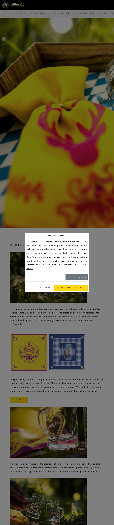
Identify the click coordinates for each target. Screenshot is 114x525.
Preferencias (76, 277)
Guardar (45, 288)
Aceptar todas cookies (71, 288)
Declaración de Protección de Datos (44, 264)
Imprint (29, 268)
